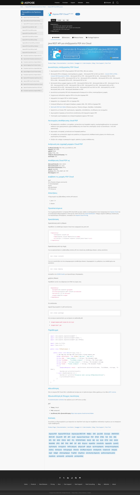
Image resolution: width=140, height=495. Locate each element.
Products (57, 2)
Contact (89, 492)
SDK (94, 434)
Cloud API (59, 437)
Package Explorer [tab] (92, 37)
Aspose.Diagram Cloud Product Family (32, 71)
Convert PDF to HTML (111, 74)
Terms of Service (82, 492)
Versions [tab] (66, 37)
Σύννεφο (107, 434)
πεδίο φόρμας (72, 447)
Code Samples (87, 63)
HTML (102, 437)
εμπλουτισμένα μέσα (108, 453)
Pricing (53, 484)
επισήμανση (97, 450)
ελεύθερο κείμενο (86, 450)
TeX (106, 437)
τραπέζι (115, 443)
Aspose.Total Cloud (83, 437)
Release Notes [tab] (77, 37)
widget (56, 453)
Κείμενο (84, 443)
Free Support (100, 63)
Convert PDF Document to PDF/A (60, 76)
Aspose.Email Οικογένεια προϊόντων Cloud (32, 58)
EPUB (97, 437)
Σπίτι (22, 7)
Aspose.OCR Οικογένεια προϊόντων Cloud (32, 77)
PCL (73, 440)
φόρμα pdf (81, 447)
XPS (50, 440)
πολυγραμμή (67, 450)
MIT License (112, 392)
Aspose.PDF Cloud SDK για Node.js (30, 46)
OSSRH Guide (61, 274)
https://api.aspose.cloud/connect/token (82, 413)
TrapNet (74, 453)
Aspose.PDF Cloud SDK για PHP (29, 33)
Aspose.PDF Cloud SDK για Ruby (29, 39)
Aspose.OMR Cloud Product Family (31, 81)
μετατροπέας (79, 456)
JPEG (58, 443)
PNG (66, 443)
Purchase (65, 2)
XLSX (101, 440)
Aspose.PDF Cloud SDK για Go (29, 52)
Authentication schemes (57, 399)
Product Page (52, 63)
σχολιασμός (53, 447)
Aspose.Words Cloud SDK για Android (31, 42)
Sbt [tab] (67, 20)
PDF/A (64, 440)
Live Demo (70, 63)
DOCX (116, 440)
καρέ (50, 453)
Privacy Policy (75, 492)
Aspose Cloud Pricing (82, 215)
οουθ (73, 437)
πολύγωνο (58, 450)
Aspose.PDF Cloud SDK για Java (55, 7)
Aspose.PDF (53, 434)
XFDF (58, 440)
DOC (111, 440)
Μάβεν (89, 434)
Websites (80, 2)
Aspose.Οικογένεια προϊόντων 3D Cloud (32, 87)
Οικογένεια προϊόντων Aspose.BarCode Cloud (32, 68)
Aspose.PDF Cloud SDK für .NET (29, 27)
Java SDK (100, 434)
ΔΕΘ (79, 443)
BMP (71, 443)
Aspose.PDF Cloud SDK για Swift (29, 49)
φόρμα (89, 447)
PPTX (106, 440)
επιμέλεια (81, 453)
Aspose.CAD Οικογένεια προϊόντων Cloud (32, 84)
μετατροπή (60, 456)
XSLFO (89, 440)
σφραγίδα (108, 443)
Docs (59, 484)
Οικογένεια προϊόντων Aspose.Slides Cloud (32, 62)
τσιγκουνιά (106, 450)
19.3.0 (77, 14)
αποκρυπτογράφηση (111, 447)
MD (94, 440)
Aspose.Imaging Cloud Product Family (32, 65)
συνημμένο (62, 447)
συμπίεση (52, 456)
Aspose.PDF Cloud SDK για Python (30, 36)
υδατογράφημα (65, 453)
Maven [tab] (53, 20)
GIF (75, 443)
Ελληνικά (107, 2)
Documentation (61, 63)
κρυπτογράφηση (98, 447)
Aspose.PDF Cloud (62, 14)
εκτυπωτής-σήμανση (93, 453)
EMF (62, 443)
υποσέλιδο (100, 443)
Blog (93, 63)
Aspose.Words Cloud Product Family (31, 20)
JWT (69, 437)
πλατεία (76, 450)
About (87, 2)
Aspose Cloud (114, 212)
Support (73, 2)
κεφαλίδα (92, 443)
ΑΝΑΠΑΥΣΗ (115, 434)
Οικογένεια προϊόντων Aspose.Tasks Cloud (32, 74)
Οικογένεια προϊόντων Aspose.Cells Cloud (32, 55)
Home (26, 484)
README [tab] (56, 37)
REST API (52, 437)
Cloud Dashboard (90, 213)
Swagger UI (78, 63)
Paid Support (78, 484)
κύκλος (51, 450)
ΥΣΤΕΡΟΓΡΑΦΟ (80, 440)
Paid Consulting (90, 484)
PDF (92, 437)
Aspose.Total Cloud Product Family (31, 17)
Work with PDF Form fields (58, 107)
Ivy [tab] (64, 20)
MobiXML (52, 443)
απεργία (114, 450)
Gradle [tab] (59, 20)
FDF (54, 440)
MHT (68, 440)
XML (115, 437)
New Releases (43, 484)
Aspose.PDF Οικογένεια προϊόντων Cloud (35, 7)
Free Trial (108, 63)
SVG (110, 437)
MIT (65, 437)
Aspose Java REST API (78, 434)
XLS (97, 440)
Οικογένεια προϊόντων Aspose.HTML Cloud (32, 90)
